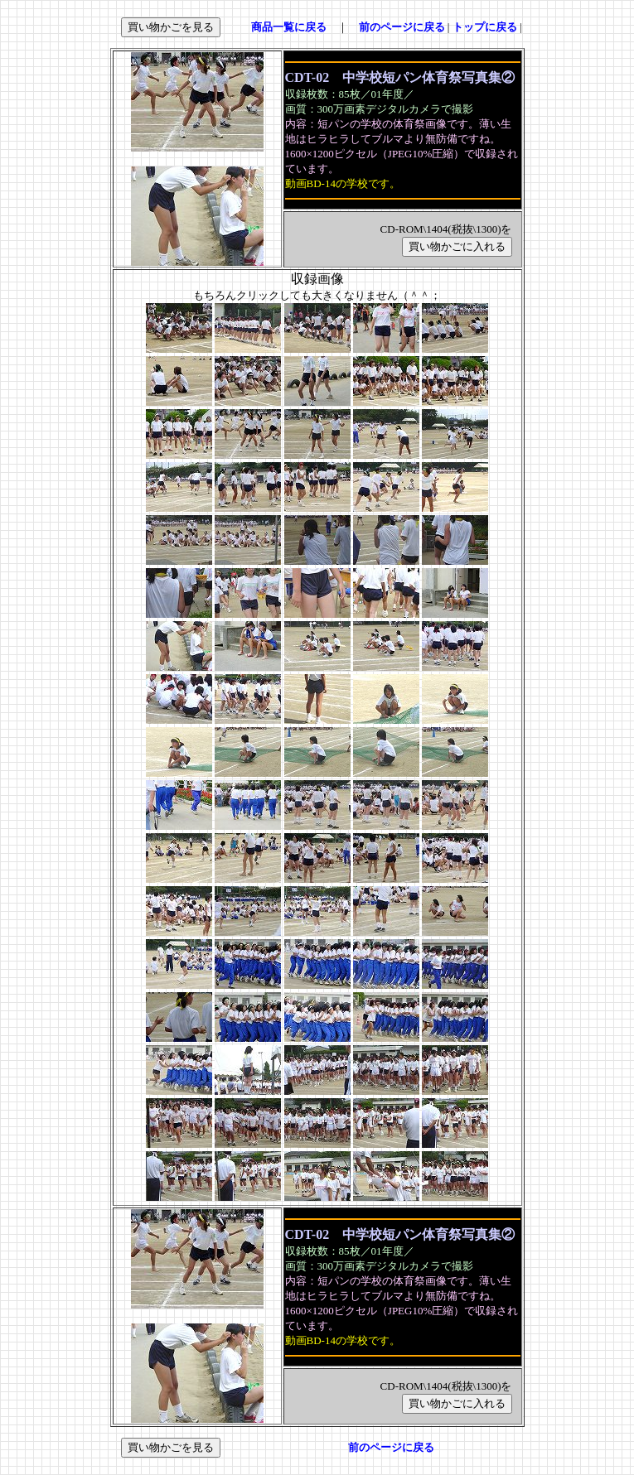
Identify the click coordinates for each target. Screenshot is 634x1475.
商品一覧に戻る (289, 27)
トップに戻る (485, 27)
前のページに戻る (402, 27)
